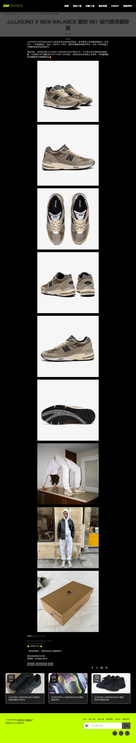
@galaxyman (40, 636)
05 (11, 678)
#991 (49, 641)
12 (97, 678)
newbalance (41, 664)
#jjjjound (31, 641)
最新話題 (14, 14)
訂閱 (126, 726)
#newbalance (41, 641)
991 (50, 664)
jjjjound (31, 664)
